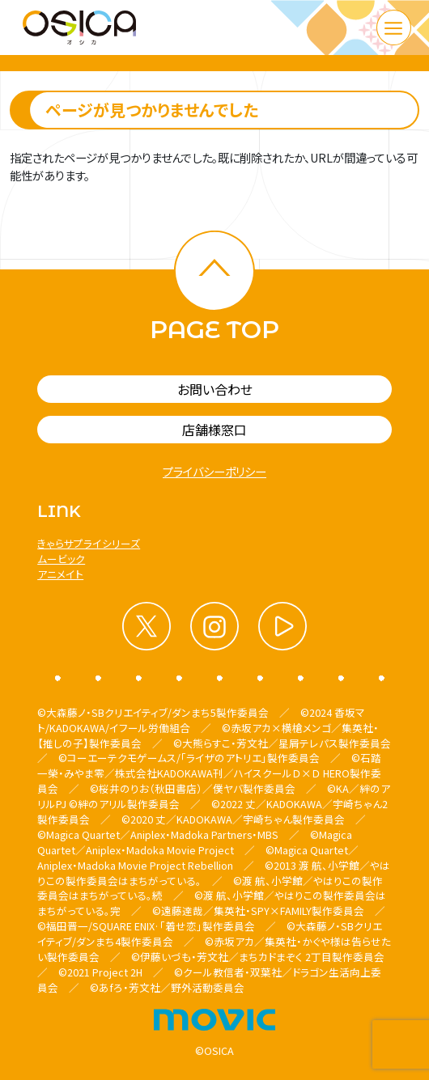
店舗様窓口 (214, 429)
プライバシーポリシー (214, 471)
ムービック (61, 558)
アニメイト (60, 574)
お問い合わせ (215, 389)
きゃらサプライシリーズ (88, 543)
